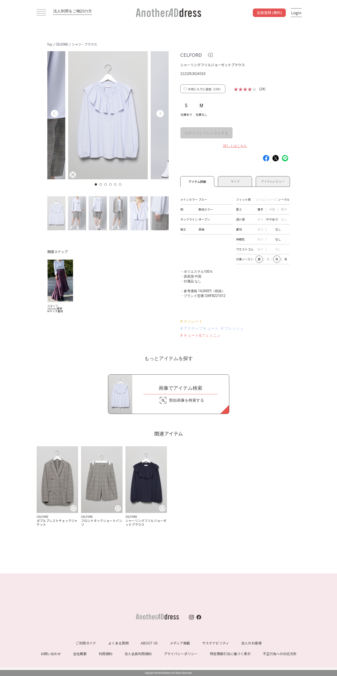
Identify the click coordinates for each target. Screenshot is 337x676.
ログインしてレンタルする (206, 132)
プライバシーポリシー (181, 653)
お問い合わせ (51, 653)
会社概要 (80, 653)
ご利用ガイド (86, 643)
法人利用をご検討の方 (72, 11)
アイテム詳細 (197, 181)
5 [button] (115, 184)
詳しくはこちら (235, 146)
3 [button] (105, 184)
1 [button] (96, 184)
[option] (108, 115)
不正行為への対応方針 (280, 653)
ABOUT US (149, 643)
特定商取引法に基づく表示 (230, 653)
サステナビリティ (215, 643)
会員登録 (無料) (269, 12)
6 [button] (120, 184)
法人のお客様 (251, 643)
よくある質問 (118, 643)
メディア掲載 (180, 643)
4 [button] (110, 184)
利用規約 (105, 653)
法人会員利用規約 (138, 653)
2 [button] (100, 184)
